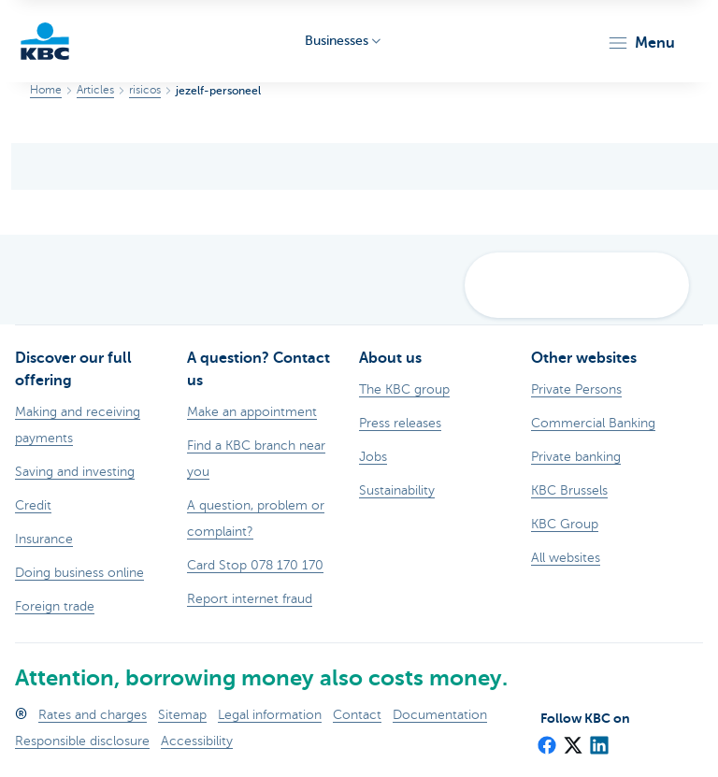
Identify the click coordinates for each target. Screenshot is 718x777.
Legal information (270, 715)
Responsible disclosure (82, 741)
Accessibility (197, 741)
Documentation (440, 715)
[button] (641, 43)
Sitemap (182, 715)
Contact (357, 715)
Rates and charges (92, 715)
